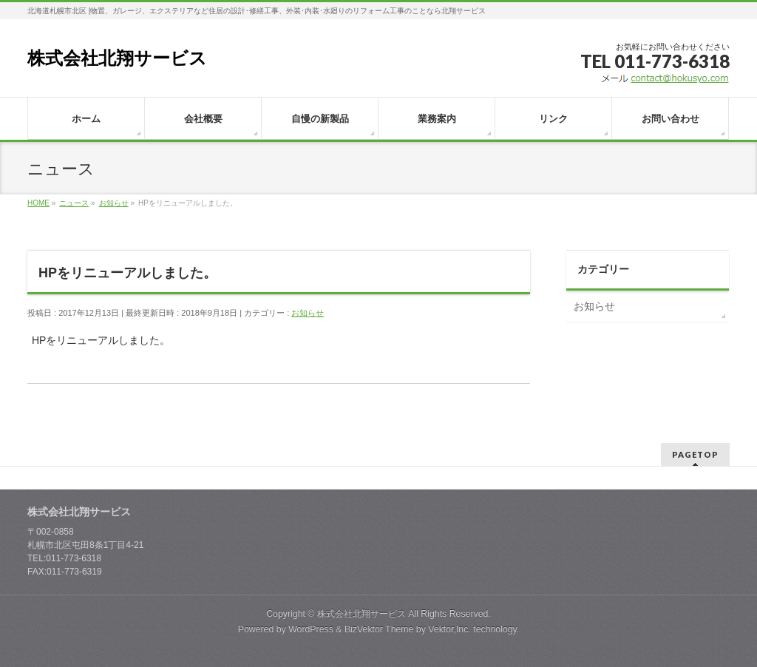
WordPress (310, 629)
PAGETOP (695, 454)
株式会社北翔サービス (117, 58)
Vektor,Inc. (449, 629)
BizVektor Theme (379, 629)
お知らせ (307, 312)
